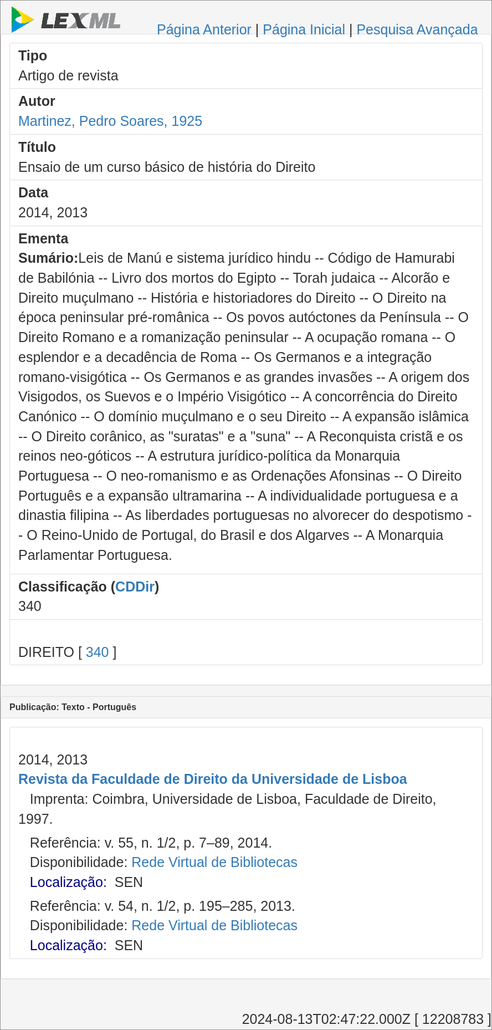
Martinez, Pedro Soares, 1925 (110, 121)
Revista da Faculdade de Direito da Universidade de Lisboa (212, 779)
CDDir (135, 586)
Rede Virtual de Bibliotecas (214, 862)
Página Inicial (304, 29)
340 (97, 652)
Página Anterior (204, 29)
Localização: (68, 882)
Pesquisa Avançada (417, 29)
